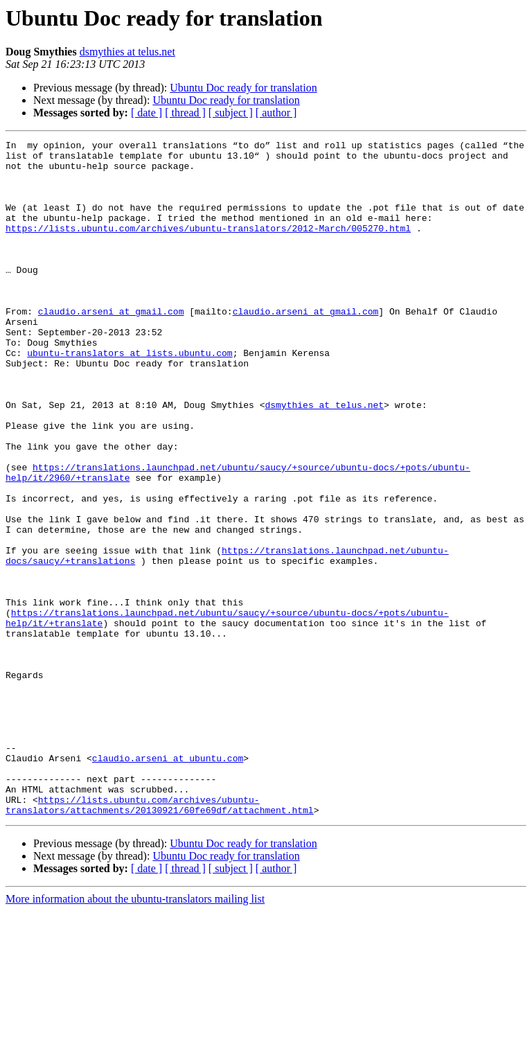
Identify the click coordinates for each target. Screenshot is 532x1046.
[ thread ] (185, 112)
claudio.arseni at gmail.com (111, 346)
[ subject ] (231, 112)
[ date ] (146, 112)
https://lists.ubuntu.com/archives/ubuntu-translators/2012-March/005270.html (208, 246)
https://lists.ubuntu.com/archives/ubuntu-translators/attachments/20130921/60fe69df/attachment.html (160, 938)
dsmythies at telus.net (127, 51)
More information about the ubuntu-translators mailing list (135, 1034)
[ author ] (276, 112)
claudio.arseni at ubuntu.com (167, 882)
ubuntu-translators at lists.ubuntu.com (129, 396)
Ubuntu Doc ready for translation (243, 88)
